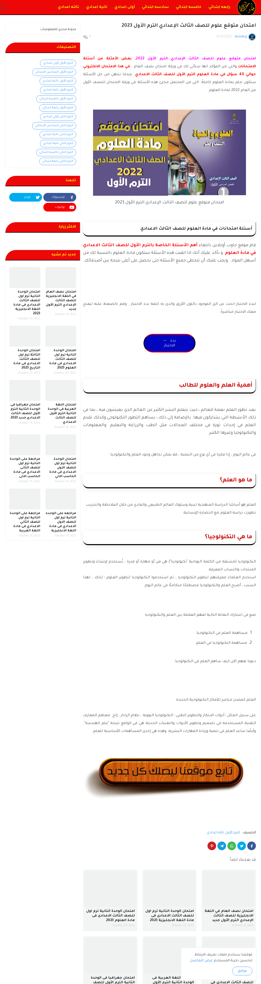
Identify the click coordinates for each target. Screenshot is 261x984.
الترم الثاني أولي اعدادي (58, 117)
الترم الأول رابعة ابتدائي (57, 108)
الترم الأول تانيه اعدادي (58, 90)
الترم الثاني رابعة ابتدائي (57, 161)
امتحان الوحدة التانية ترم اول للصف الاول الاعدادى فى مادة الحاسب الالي (62, 467)
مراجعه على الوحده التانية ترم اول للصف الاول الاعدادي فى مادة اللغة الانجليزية (61, 522)
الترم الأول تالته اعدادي (223, 833)
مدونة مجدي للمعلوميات (58, 29)
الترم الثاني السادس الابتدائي (54, 125)
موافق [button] (242, 971)
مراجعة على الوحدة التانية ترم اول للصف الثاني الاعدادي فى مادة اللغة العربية (25, 522)
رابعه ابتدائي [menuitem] (219, 7)
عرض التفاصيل (201, 961)
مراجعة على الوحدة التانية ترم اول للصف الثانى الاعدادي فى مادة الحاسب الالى (25, 467)
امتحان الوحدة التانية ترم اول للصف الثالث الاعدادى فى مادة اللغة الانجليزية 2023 (169, 915)
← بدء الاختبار (169, 343)
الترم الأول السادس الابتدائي (54, 72)
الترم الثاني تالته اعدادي (58, 134)
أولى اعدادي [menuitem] (124, 7)
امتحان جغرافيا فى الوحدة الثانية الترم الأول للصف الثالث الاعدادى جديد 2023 (25, 411)
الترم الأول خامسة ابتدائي (56, 99)
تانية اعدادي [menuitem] (96, 7)
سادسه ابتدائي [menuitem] (155, 7)
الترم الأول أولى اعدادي (58, 63)
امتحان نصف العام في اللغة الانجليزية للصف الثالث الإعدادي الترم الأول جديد (229, 915)
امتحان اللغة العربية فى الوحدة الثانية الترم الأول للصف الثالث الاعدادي (62, 413)
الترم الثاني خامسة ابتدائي (56, 152)
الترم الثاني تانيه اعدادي (58, 143)
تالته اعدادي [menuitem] (68, 7)
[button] (3, 7)
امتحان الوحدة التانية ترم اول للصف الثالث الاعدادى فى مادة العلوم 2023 (110, 915)
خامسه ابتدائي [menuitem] (188, 7)
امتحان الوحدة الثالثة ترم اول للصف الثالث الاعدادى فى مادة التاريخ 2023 (26, 359)
